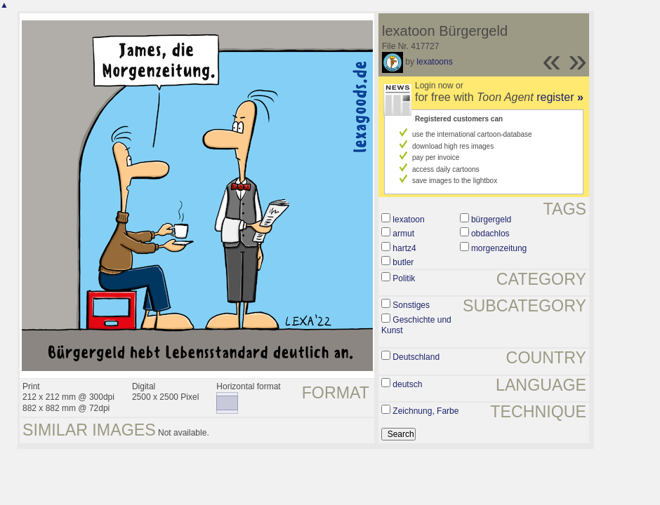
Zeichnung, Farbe (425, 411)
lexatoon (408, 219)
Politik (403, 278)
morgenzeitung (499, 248)
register (559, 97)
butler (403, 262)
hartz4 (404, 248)
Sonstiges (411, 305)
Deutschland (416, 357)
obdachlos (490, 233)
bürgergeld (491, 219)
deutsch (407, 384)
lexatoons (434, 62)
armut (403, 233)
